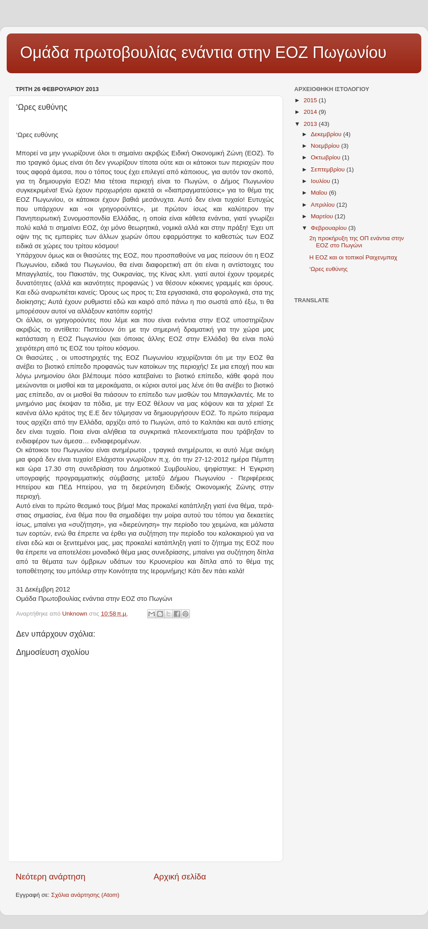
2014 (311, 111)
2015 (311, 100)
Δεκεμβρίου (327, 134)
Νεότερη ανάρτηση (51, 876)
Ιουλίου (321, 181)
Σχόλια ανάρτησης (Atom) (85, 895)
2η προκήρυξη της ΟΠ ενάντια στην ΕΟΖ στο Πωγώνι (356, 242)
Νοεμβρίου (326, 145)
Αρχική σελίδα (179, 876)
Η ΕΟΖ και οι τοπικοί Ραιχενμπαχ (353, 257)
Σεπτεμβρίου (328, 169)
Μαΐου (320, 192)
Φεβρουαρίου (329, 228)
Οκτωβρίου (326, 157)
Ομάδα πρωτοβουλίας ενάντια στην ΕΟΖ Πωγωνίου (203, 52)
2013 (311, 124)
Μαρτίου (323, 216)
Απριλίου (323, 204)
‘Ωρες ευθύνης (328, 269)
